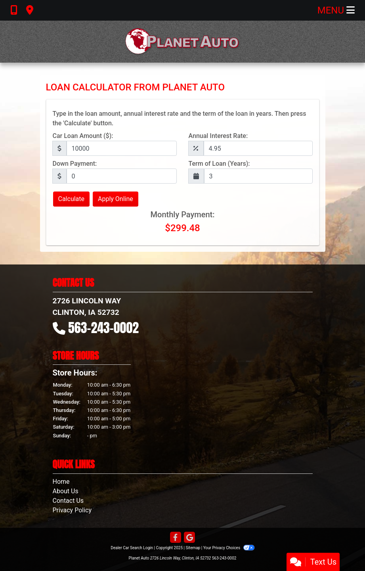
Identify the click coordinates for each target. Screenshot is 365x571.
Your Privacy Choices (228, 548)
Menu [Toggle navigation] (336, 10)
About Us (65, 491)
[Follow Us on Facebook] (175, 538)
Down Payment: (75, 163)
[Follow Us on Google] (189, 538)
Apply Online (115, 199)
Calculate (71, 199)
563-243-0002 (103, 327)
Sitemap (192, 548)
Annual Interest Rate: (218, 136)
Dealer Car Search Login (132, 548)
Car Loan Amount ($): (83, 136)
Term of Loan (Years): (219, 163)
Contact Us (68, 500)
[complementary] (341, 547)
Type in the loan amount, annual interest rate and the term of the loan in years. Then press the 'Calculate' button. (179, 118)
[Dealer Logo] (182, 41)
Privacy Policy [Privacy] (72, 510)
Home (61, 481)
